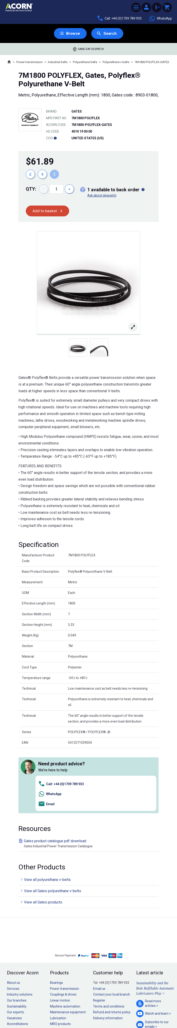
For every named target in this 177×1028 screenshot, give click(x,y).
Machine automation (65, 942)
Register (99, 936)
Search (110, 33)
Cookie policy (93, 1011)
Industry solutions (19, 930)
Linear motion (60, 936)
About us (13, 918)
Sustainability (17, 942)
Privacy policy (73, 1011)
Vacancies (14, 953)
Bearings (56, 918)
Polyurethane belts (85, 62)
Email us (99, 924)
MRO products (60, 959)
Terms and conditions (108, 942)
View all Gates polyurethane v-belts (52, 826)
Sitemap (57, 1011)
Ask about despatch (101, 195)
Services (13, 924)
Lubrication (58, 953)
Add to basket (45, 211)
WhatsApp (160, 18)
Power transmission (29, 62)
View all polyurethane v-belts (47, 815)
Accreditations (17, 959)
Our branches (17, 936)
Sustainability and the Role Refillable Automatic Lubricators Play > (155, 923)
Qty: (31, 189)
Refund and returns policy (111, 947)
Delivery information (108, 953)
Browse (73, 33)
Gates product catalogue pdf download (89, 779)
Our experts (15, 947)
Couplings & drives (63, 930)
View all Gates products (43, 837)
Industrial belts (58, 62)
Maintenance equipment (68, 947)
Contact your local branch (111, 930)
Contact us (140, 1015)
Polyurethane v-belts (116, 62)
